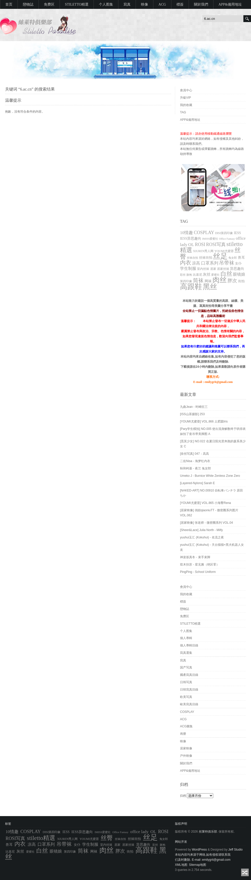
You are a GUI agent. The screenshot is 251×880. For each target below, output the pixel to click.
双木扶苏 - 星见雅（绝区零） (199, 564)
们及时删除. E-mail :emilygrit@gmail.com (202, 859)
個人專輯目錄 (189, 645)
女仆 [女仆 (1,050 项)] (238, 263)
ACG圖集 (186, 726)
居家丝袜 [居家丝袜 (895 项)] (223, 269)
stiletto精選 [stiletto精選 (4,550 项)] (41, 838)
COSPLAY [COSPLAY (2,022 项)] (204, 232)
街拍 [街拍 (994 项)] (241, 281)
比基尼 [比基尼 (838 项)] (197, 274)
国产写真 (186, 667)
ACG (162, 4)
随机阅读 (245, 872)
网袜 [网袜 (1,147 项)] (208, 281)
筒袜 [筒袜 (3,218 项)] (198, 280)
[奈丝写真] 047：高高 (194, 453)
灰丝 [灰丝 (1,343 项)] (206, 274)
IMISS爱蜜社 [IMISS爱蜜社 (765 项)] (210, 238)
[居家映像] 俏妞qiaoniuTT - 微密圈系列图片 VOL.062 (209, 512)
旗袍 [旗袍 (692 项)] (189, 274)
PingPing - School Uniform (198, 572)
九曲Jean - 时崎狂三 (194, 407)
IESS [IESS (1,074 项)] (237, 233)
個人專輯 (186, 638)
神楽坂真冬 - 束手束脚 (195, 557)
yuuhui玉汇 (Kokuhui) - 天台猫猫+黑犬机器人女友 (212, 547)
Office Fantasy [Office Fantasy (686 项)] (227, 238)
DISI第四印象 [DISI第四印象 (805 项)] (224, 233)
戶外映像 (186, 756)
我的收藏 (186, 105)
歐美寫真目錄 (189, 704)
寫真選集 (186, 653)
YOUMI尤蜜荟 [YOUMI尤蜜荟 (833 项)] (224, 251)
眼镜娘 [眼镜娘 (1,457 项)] (239, 274)
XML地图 (181, 865)
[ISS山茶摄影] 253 (192, 414)
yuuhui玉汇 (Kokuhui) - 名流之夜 (202, 537)
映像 (144, 4)
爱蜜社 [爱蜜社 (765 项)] (215, 274)
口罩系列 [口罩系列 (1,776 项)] (209, 263)
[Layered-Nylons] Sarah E (197, 483)
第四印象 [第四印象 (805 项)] (186, 281)
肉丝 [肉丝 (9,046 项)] (219, 280)
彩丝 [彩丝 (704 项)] (183, 274)
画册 (183, 733)
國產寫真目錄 (189, 675)
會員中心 (186, 90)
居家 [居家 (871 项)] (213, 269)
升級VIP (185, 97)
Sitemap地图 (197, 865)
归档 (183, 796)
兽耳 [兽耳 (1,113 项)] (241, 257)
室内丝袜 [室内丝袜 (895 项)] (203, 269)
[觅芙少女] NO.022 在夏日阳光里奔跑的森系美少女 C (213, 443)
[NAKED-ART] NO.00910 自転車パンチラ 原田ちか (211, 493)
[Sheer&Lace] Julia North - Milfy (201, 530)
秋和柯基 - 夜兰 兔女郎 (195, 468)
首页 (8, 4)
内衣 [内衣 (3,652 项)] (185, 262)
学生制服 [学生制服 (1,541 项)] (188, 268)
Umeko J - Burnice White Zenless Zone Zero (210, 476)
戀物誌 (28, 4)
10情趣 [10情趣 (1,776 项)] (186, 232)
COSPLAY (187, 712)
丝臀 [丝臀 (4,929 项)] (107, 838)
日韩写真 (186, 682)
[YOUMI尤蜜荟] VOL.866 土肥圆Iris (204, 421)
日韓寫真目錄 (189, 689)
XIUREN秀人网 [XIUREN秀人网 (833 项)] (203, 251)
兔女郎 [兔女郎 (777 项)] (232, 257)
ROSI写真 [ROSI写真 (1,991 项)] (216, 244)
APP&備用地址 (230, 4)
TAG (183, 112)
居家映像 (186, 748)
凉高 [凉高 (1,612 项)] (196, 263)
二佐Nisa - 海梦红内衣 (195, 461)
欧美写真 (186, 697)
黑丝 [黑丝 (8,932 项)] (210, 287)
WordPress (199, 849)
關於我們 (201, 4)
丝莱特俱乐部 (208, 831)
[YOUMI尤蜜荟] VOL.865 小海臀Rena (205, 503)
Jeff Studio (235, 849)
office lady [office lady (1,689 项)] (139, 831)
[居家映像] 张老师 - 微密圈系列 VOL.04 (206, 522)
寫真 (127, 4)
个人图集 (106, 4)
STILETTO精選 (76, 4)
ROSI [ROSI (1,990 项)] (200, 244)
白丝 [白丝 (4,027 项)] (226, 274)
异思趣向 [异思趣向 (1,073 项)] (237, 269)
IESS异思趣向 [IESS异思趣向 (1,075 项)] (190, 238)
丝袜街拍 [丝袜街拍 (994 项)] (205, 257)
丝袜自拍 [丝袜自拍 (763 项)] (192, 257)
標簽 (180, 4)
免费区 (49, 4)
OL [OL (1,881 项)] (191, 244)
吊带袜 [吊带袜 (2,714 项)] (226, 263)
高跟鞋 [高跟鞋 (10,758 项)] (191, 287)
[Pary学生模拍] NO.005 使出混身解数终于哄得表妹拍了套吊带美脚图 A (213, 431)
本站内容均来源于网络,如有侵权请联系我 (202, 854)
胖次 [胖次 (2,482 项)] (232, 280)
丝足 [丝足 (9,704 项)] (220, 256)
